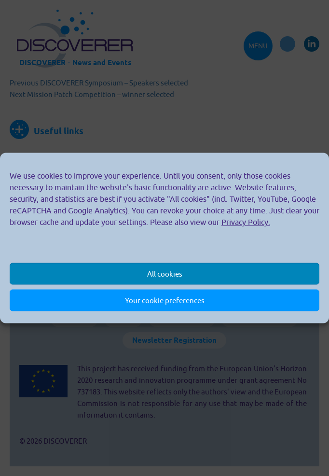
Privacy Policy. (245, 222)
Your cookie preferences (165, 300)
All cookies (164, 273)
